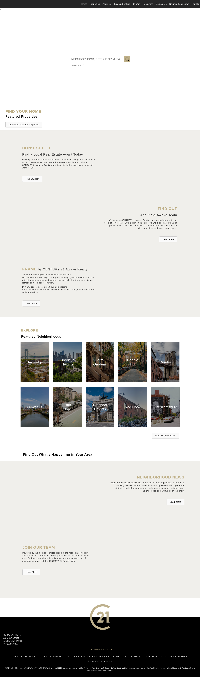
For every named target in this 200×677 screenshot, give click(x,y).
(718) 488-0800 (10, 644)
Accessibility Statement (89, 657)
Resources (148, 4)
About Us (107, 4)
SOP (116, 657)
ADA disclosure (174, 657)
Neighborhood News (179, 4)
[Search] (127, 59)
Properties (95, 4)
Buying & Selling (122, 4)
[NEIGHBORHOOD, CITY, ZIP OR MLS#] (100, 59)
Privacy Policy (51, 657)
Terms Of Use (24, 657)
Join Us (136, 4)
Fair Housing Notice (140, 657)
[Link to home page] (3, 4)
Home (84, 4)
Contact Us (161, 4)
